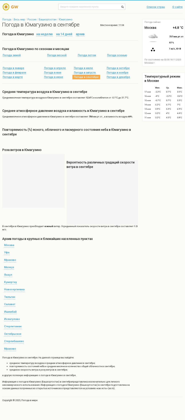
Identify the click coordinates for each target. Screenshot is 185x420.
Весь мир (19, 19)
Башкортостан (47, 19)
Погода (6, 19)
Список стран (156, 7)
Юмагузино (65, 19)
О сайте (177, 7)
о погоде (22, 381)
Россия (31, 19)
